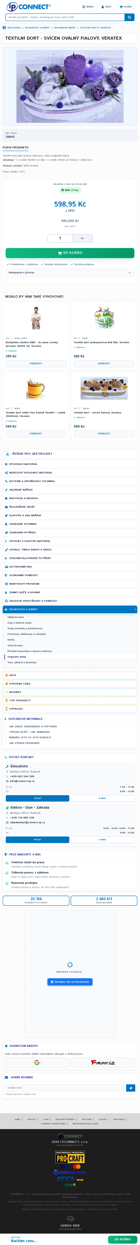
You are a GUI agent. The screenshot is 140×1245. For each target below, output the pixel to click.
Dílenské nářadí (20, 490)
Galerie (102, 1120)
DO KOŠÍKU (70, 253)
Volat (37, 798)
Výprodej (16, 709)
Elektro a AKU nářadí (25, 516)
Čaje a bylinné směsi (19, 623)
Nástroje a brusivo (23, 499)
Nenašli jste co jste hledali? (30, 738)
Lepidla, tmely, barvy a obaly (30, 550)
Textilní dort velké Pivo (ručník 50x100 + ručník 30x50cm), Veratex (35, 415)
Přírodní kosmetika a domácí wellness (29, 651)
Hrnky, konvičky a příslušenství (24, 629)
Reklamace (119, 1120)
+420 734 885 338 (22, 818)
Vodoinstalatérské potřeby (30, 558)
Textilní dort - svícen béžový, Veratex (97, 413)
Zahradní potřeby (22, 533)
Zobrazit (36, 364)
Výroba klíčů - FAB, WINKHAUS (29, 732)
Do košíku (123, 1239)
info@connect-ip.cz (22, 781)
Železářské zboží (21, 507)
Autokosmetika (20, 567)
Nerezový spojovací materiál (30, 473)
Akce (12, 676)
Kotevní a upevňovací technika (32, 481)
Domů (17, 1120)
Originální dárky (64, 27)
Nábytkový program (24, 584)
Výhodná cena (19, 684)
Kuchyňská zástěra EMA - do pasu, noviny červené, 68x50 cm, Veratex (32, 344)
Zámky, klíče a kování (24, 593)
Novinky (15, 692)
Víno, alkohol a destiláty (21, 663)
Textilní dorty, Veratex (95, 27)
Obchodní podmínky (65, 1120)
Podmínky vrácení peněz (54, 1124)
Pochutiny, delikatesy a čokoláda (26, 634)
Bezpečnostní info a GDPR (85, 1124)
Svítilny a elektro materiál (29, 541)
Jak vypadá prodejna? (24, 743)
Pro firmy (87, 1120)
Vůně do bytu (15, 646)
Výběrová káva (15, 617)
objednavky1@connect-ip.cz (27, 823)
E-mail (102, 798)
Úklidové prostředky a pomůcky (33, 601)
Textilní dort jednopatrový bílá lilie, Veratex (101, 343)
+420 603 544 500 (22, 777)
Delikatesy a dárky (37, 27)
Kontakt (31, 1120)
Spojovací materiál (23, 464)
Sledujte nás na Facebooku (70, 982)
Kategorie (14, 27)
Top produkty (20, 701)
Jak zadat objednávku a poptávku (33, 727)
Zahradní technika (23, 524)
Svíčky (10, 640)
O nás (45, 1120)
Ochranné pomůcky (23, 576)
